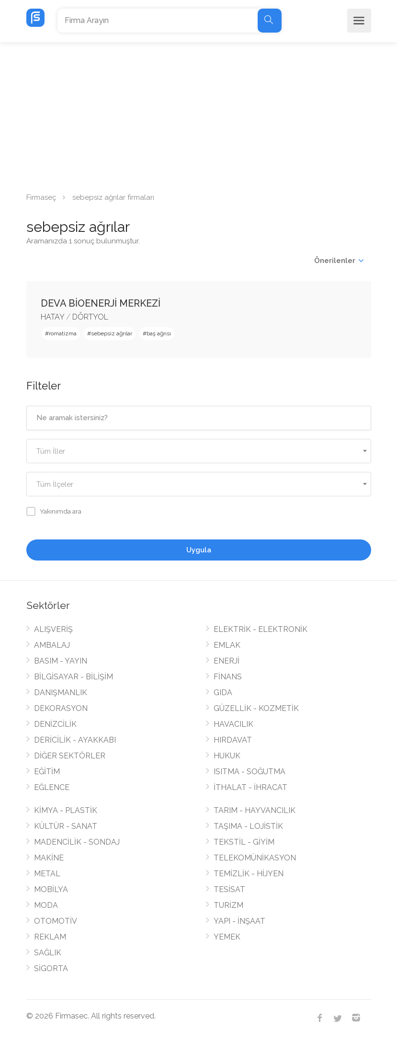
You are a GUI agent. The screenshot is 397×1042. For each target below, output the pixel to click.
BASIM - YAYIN (60, 660)
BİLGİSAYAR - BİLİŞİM (73, 676)
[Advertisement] (198, 114)
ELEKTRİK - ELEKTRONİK (260, 629)
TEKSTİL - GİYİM (244, 842)
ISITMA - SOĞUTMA (249, 771)
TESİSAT (229, 889)
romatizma (63, 333)
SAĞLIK (47, 952)
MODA (46, 905)
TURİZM (228, 905)
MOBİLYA (51, 889)
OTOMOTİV (55, 921)
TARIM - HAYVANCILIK (254, 810)
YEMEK (227, 936)
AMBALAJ (52, 645)
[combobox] (198, 451)
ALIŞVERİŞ (53, 629)
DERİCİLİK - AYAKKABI (75, 739)
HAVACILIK (233, 724)
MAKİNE (49, 857)
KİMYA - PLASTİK (65, 810)
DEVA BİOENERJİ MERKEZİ (100, 303)
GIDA (223, 692)
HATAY (52, 316)
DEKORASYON (61, 708)
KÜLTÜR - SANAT (65, 826)
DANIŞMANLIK (60, 692)
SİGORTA (51, 968)
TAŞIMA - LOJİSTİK (248, 826)
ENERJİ (226, 660)
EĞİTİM (47, 771)
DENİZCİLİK (55, 724)
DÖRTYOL (90, 316)
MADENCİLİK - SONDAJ (77, 842)
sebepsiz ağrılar (111, 333)
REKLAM (50, 936)
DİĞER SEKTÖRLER (69, 755)
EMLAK (227, 645)
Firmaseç (41, 197)
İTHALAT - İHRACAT (250, 787)
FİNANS (228, 676)
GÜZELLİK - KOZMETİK (256, 708)
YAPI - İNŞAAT (239, 921)
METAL (47, 873)
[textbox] (199, 451)
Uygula (198, 550)
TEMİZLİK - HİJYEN (249, 873)
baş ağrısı (159, 333)
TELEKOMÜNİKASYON (255, 857)
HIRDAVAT (233, 739)
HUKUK (227, 755)
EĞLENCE (51, 787)
